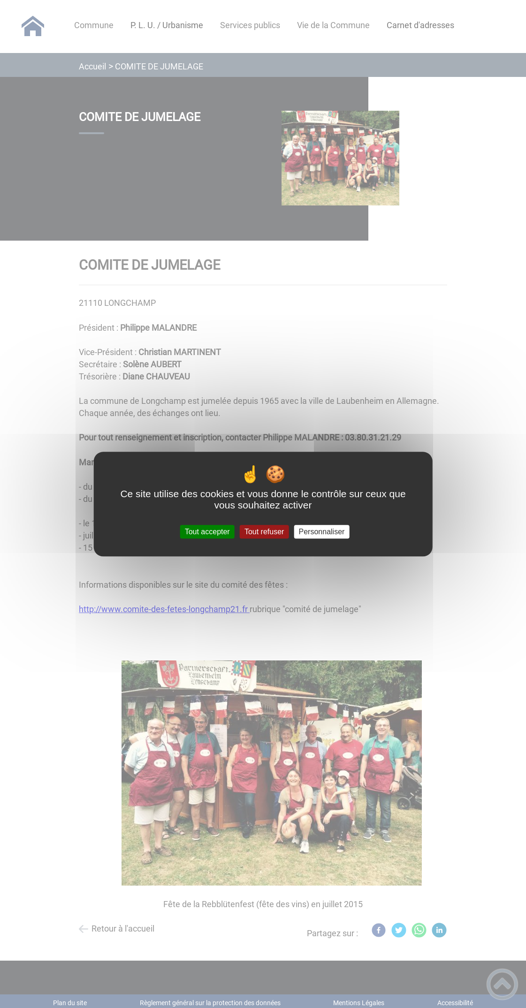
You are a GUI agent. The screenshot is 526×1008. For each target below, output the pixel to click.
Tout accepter (207, 532)
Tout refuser (264, 532)
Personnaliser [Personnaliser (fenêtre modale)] (322, 532)
